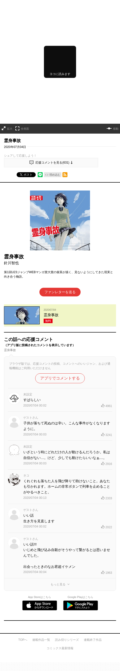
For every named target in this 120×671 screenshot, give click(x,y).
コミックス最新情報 (60, 648)
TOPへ (22, 640)
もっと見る (58, 584)
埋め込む (54, 174)
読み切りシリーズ (67, 640)
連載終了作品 (93, 640)
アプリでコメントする (60, 378)
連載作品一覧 (41, 640)
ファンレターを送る (60, 292)
